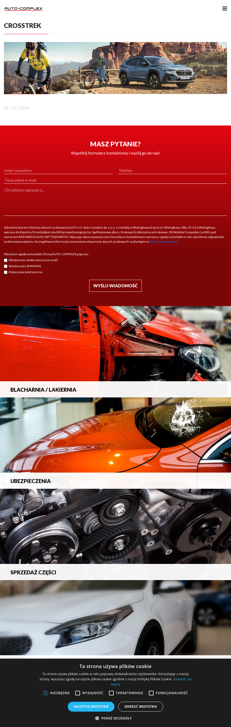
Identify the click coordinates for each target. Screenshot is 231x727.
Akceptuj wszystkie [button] (91, 706)
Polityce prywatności (164, 241)
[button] (115, 718)
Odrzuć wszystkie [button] (140, 706)
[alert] (115, 693)
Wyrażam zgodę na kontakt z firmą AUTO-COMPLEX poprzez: (46, 254)
